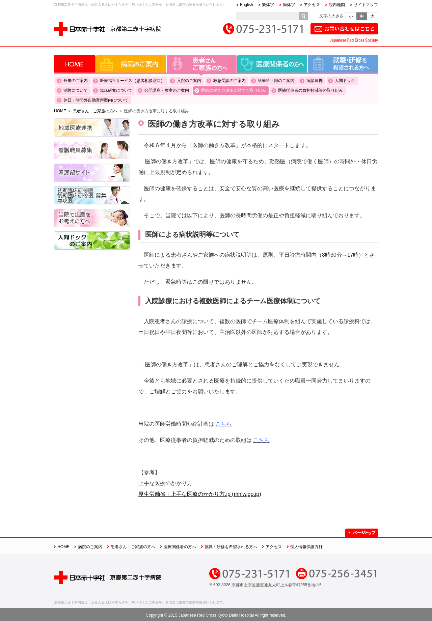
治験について (75, 90)
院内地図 (337, 4)
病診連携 (314, 80)
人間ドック (345, 80)
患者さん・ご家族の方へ (202, 64)
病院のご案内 (131, 64)
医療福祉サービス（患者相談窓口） (132, 80)
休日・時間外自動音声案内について (95, 100)
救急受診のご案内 (229, 80)
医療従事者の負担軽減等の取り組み (310, 90)
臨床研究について (116, 90)
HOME (75, 64)
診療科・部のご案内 (276, 80)
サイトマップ (366, 4)
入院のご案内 (189, 80)
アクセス (312, 4)
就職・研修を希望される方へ (343, 64)
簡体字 (289, 4)
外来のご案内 (75, 80)
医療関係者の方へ (272, 64)
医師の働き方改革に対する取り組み (233, 90)
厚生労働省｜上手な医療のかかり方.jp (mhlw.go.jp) (199, 494)
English (246, 4)
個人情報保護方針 (306, 546)
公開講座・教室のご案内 (166, 90)
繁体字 (268, 4)
